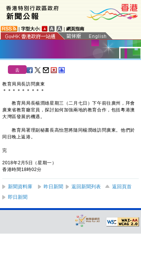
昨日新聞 (53, 186)
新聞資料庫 (20, 186)
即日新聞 (17, 197)
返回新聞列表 (86, 186)
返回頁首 (122, 186)
